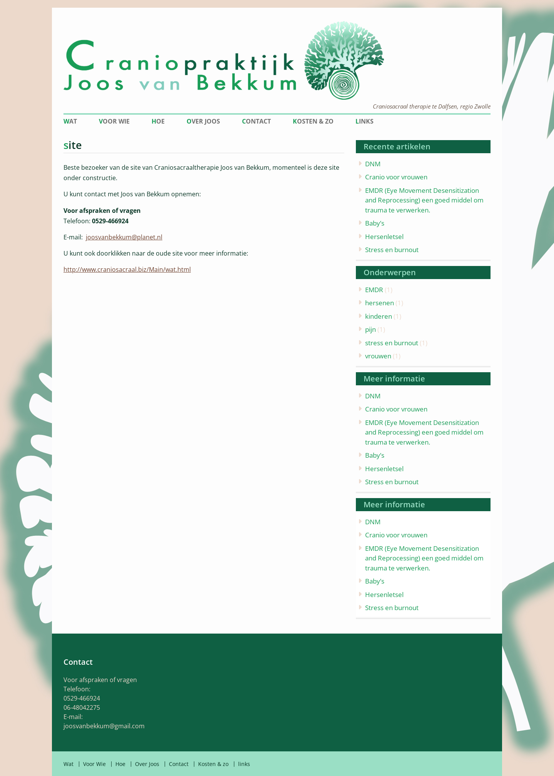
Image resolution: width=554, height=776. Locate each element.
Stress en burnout (392, 249)
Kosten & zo (313, 121)
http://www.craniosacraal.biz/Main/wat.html (127, 269)
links (364, 121)
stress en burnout (391, 342)
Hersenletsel (384, 236)
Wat (70, 121)
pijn (370, 329)
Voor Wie (114, 121)
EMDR (374, 289)
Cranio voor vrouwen (396, 176)
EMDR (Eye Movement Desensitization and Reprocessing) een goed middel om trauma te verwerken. (424, 200)
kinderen (378, 316)
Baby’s (374, 223)
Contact (256, 121)
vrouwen (378, 355)
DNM (372, 163)
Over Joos (203, 121)
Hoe (158, 121)
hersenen (379, 302)
